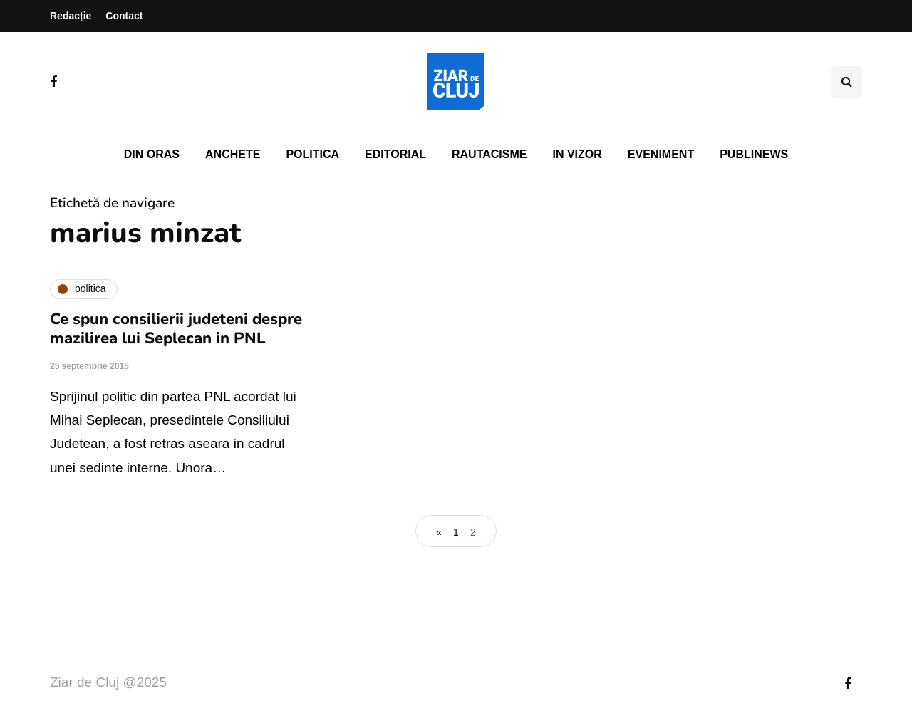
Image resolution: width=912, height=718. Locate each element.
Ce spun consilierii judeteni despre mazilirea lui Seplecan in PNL (176, 329)
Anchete (232, 154)
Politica (312, 154)
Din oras (152, 154)
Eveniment (661, 154)
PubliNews (754, 154)
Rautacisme (489, 154)
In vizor (576, 154)
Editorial (395, 154)
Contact (123, 15)
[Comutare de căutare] (846, 82)
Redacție (70, 15)
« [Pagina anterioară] (439, 532)
